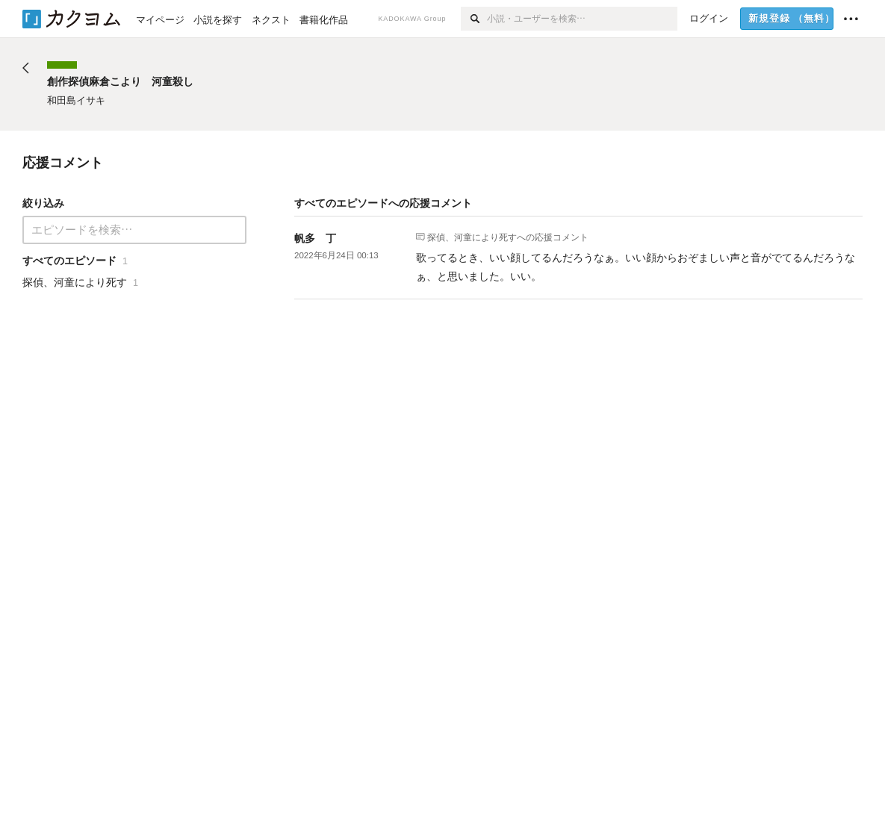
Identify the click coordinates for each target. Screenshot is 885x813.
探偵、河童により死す (472, 236)
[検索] (474, 19)
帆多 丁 (315, 238)
